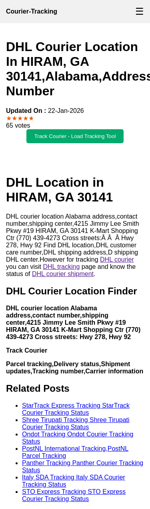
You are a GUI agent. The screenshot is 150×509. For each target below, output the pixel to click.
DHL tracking (61, 266)
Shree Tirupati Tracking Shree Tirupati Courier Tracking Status (76, 423)
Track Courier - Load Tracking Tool (75, 136)
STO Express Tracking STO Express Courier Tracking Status (74, 495)
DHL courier (117, 259)
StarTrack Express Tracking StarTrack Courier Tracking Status (76, 409)
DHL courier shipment (63, 273)
